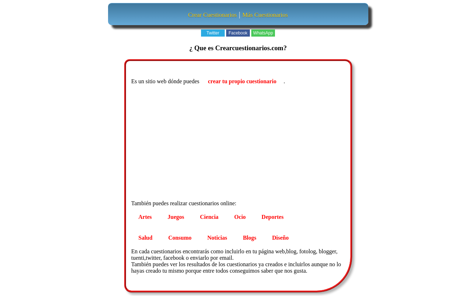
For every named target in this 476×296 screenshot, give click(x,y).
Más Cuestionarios (265, 14)
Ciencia (209, 217)
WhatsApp (263, 33)
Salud (146, 238)
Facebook (238, 33)
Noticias (217, 238)
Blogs (249, 238)
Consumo (180, 238)
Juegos (176, 217)
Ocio (240, 217)
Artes (145, 217)
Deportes (273, 217)
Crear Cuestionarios (212, 14)
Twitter (212, 33)
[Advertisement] (239, 143)
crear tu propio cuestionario (242, 81)
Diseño (280, 238)
